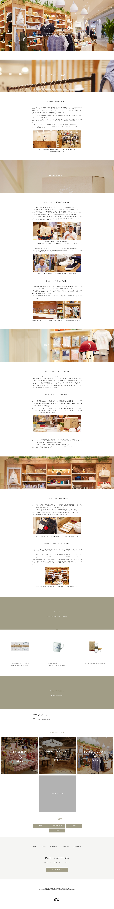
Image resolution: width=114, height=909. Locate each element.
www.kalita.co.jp (57, 869)
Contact (43, 846)
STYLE (74, 826)
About (34, 846)
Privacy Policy (54, 846)
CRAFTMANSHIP (57, 826)
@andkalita (77, 846)
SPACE (40, 826)
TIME (57, 830)
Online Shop (65, 846)
